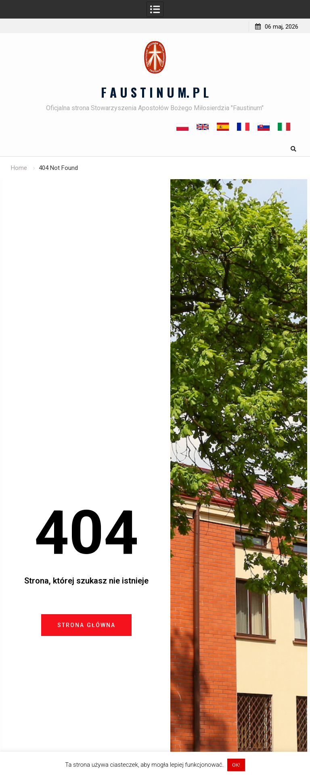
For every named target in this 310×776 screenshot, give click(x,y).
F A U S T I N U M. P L (155, 92)
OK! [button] (236, 765)
